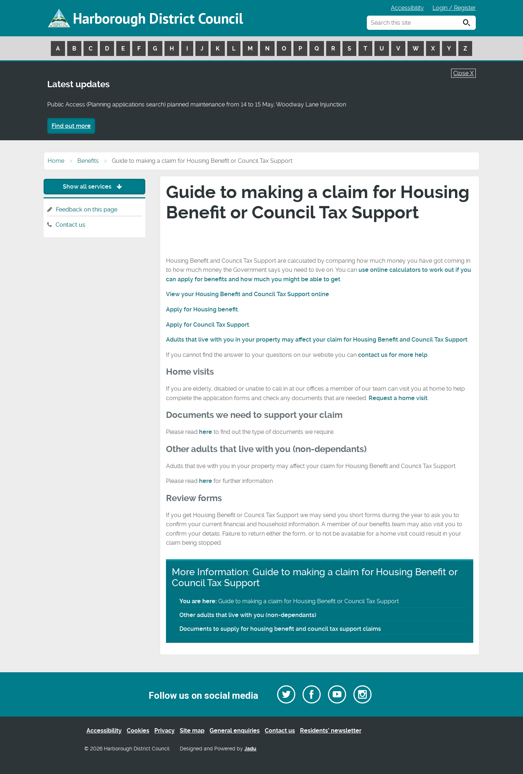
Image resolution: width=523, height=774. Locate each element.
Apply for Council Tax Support (207, 324)
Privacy (164, 730)
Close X (463, 73)
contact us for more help (392, 354)
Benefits (88, 160)
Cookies (138, 730)
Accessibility (407, 7)
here (205, 431)
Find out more (71, 125)
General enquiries (235, 730)
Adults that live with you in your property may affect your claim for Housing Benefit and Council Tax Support (316, 339)
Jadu (250, 749)
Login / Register (454, 7)
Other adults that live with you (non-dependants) (247, 615)
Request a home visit (398, 398)
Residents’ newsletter (330, 730)
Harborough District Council (158, 18)
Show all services (94, 186)
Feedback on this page (86, 209)
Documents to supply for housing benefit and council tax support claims (280, 628)
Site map (192, 730)
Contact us (70, 224)
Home (56, 160)
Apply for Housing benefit (202, 309)
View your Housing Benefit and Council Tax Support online (247, 294)
